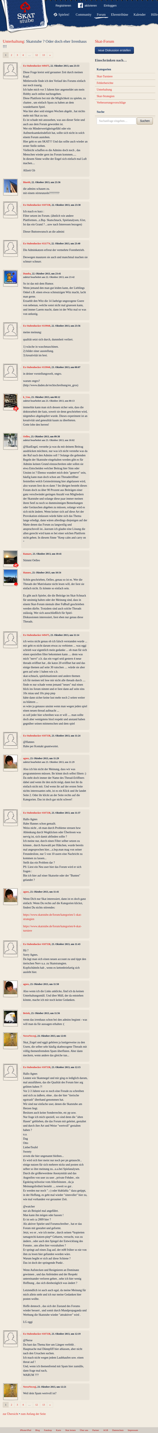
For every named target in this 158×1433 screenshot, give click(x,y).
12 (36, 55)
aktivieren (87, 6)
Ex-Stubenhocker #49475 (36, 65)
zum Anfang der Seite (33, 1413)
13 (43, 55)
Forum (101, 14)
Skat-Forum (104, 41)
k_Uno (26, 397)
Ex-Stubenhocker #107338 (36, 205)
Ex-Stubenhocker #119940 (36, 325)
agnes (26, 758)
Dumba (27, 273)
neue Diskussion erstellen (114, 50)
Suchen (145, 120)
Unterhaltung (13, 41)
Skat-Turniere (105, 76)
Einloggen (110, 5)
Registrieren (63, 5)
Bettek (26, 1013)
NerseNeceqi (29, 1035)
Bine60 (26, 182)
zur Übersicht (10, 1413)
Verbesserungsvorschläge (111, 102)
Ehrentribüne (119, 14)
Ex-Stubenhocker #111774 (36, 243)
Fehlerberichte (105, 83)
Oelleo (26, 436)
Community (83, 14)
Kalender (140, 14)
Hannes (27, 572)
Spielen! (63, 14)
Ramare (27, 553)
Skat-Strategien (105, 96)
